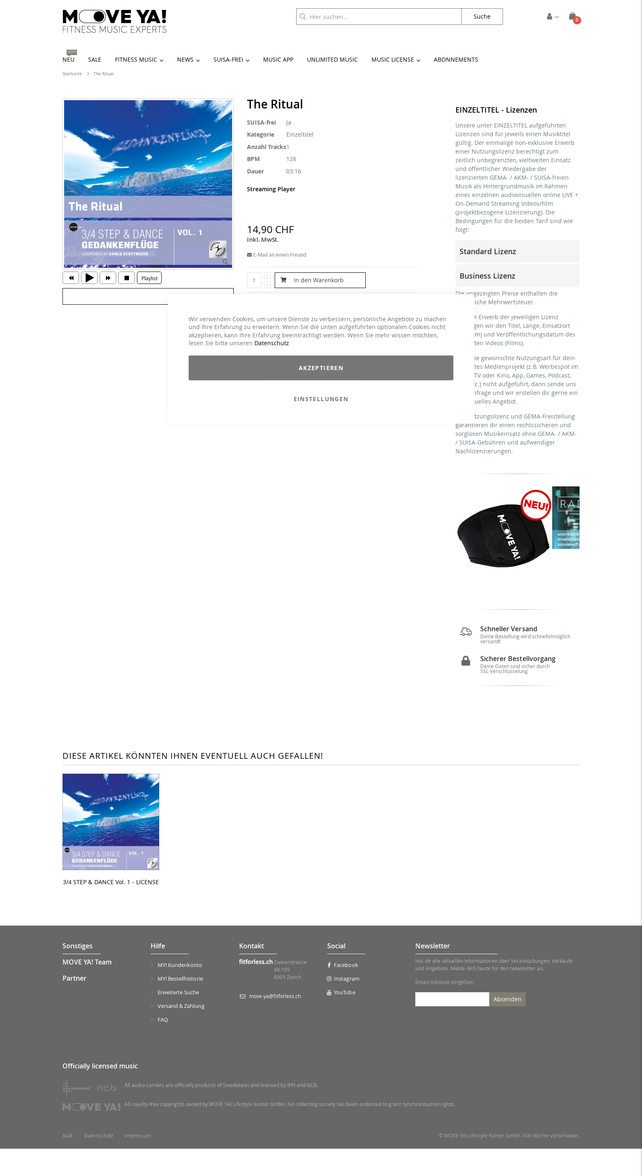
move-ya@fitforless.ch (275, 1023)
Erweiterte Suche (178, 1019)
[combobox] (379, 16)
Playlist (149, 278)
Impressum (138, 1163)
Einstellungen (321, 399)
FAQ (163, 1047)
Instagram (343, 1006)
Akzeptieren (321, 368)
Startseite (72, 74)
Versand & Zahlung (181, 1033)
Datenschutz (271, 343)
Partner (74, 1005)
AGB (67, 1163)
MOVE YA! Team (87, 989)
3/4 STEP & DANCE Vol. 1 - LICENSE (111, 910)
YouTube (341, 1019)
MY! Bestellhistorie (180, 1006)
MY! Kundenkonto (180, 992)
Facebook (342, 992)
